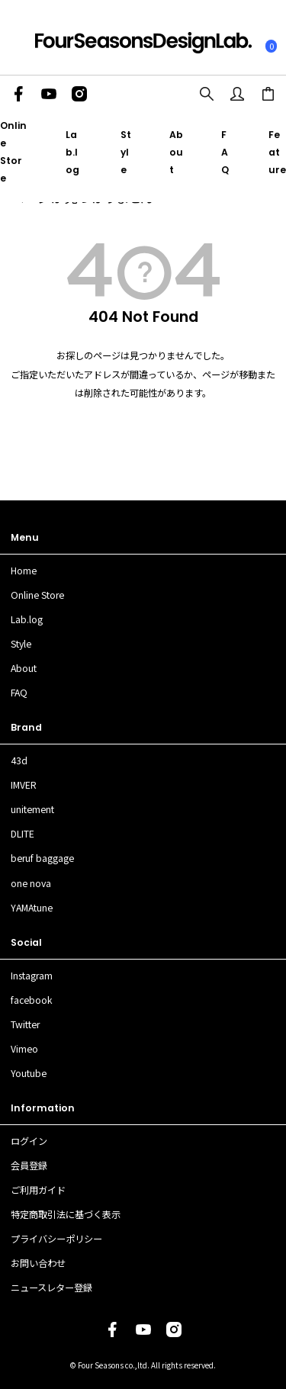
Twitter (25, 1024)
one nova (31, 883)
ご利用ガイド (38, 1190)
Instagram (32, 975)
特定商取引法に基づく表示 (66, 1214)
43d (19, 760)
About (176, 152)
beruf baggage (42, 858)
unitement (32, 809)
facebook (32, 1000)
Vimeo (24, 1049)
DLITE (22, 834)
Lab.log (72, 152)
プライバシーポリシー (56, 1239)
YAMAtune (32, 908)
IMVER (24, 785)
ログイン (29, 1141)
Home (24, 570)
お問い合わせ (38, 1263)
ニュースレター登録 (51, 1287)
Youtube (29, 1073)
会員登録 (29, 1165)
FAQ (225, 152)
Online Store (37, 595)
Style (126, 152)
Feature (277, 152)
